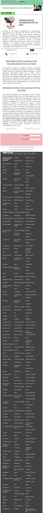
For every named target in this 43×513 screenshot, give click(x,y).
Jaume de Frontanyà (31, 322)
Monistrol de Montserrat (28, 341)
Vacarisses (28, 285)
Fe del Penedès (29, 404)
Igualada (28, 197)
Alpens (27, 185)
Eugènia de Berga (30, 282)
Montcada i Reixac (19, 197)
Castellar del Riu (30, 383)
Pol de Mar (28, 194)
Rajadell (5, 499)
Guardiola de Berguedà (17, 301)
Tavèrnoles (5, 438)
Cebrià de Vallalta (30, 347)
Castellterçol (29, 411)
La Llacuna (17, 447)
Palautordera (29, 233)
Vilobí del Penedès (30, 325)
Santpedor (16, 169)
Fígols (15, 441)
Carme (27, 261)
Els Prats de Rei (18, 460)
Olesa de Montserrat (19, 276)
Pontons (5, 191)
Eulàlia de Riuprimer (19, 282)
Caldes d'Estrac (29, 368)
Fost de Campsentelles (29, 331)
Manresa (5, 340)
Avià (15, 316)
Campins (16, 454)
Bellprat (16, 157)
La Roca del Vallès (30, 429)
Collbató (5, 319)
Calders (5, 371)
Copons (27, 212)
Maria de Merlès (7, 224)
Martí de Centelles (18, 469)
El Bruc (27, 267)
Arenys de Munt (7, 255)
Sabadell (16, 340)
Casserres (28, 258)
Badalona (5, 365)
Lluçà (4, 496)
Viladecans (28, 362)
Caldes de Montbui (7, 218)
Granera (28, 344)
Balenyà (28, 230)
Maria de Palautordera (17, 268)
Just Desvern (6, 239)
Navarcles (28, 163)
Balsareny (28, 242)
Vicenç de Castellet (30, 380)
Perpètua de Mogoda (8, 212)
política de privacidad (29, 147)
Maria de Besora (7, 451)
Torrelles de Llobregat (28, 448)
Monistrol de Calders (8, 344)
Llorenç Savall (29, 160)
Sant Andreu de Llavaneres (18, 396)
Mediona (16, 252)
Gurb (15, 344)
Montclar (28, 206)
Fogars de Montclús (31, 438)
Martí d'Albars (29, 191)
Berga (4, 258)
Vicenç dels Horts (30, 417)
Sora (4, 252)
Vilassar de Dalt (7, 460)
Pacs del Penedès (30, 175)
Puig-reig (5, 484)
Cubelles (28, 279)
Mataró (27, 182)
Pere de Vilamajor (18, 383)
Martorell (16, 319)
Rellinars (5, 178)
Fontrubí (5, 454)
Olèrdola (5, 264)
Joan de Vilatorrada (19, 322)
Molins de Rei (6, 337)
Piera (4, 273)
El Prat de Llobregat (19, 230)
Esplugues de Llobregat (6, 445)
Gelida (27, 169)
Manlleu (28, 236)
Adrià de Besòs (18, 389)
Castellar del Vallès (30, 334)
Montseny (28, 371)
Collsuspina (6, 215)
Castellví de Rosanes (8, 411)
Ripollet (5, 169)
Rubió (27, 337)
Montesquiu (6, 487)
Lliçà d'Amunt (17, 328)
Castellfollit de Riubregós (18, 479)
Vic (15, 313)
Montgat (28, 463)
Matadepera (29, 386)
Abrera (16, 435)
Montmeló (28, 297)
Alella (4, 188)
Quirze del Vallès (18, 334)
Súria (15, 288)
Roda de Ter (29, 166)
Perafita (16, 273)
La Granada (17, 487)
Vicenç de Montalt (18, 347)
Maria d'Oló (17, 414)
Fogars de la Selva (7, 441)
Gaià (27, 451)
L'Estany (16, 490)
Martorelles (17, 285)
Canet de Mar (17, 380)
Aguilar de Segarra (30, 157)
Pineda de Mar (18, 310)
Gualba (27, 300)
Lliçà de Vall (6, 328)
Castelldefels (29, 264)
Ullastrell (5, 414)
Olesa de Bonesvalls (31, 276)
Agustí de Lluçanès (19, 185)
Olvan (15, 203)
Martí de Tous (29, 466)
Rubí (15, 166)
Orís (15, 496)
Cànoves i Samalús (30, 377)
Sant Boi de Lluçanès (8, 350)
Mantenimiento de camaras (11, 128)
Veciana (27, 505)
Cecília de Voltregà (19, 359)
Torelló (16, 248)
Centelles (28, 407)
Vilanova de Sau (7, 322)
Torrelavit (5, 362)
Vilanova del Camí (30, 359)
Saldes (4, 291)
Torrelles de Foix (18, 160)
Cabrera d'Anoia (7, 325)
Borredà (5, 316)
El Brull (28, 444)
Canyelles (16, 377)
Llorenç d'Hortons (7, 163)
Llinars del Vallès (18, 423)
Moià (15, 475)
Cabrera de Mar (29, 200)
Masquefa (5, 389)
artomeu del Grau (30, 350)
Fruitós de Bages (18, 331)
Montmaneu (6, 463)
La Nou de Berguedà (19, 401)
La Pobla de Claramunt (6, 402)
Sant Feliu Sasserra (19, 218)
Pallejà (4, 475)
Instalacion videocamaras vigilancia (32, 128)
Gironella (16, 444)
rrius (15, 484)
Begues (5, 209)
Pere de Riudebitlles (31, 218)
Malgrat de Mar (29, 496)
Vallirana (16, 508)
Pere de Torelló (29, 328)
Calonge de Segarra (30, 454)
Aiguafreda (17, 188)
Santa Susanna (29, 209)
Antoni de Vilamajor (8, 395)
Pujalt (15, 163)
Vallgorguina (6, 245)
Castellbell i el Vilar (19, 353)
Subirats (28, 288)
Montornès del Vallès (31, 294)
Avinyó (27, 365)
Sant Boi (16, 350)
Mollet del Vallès (18, 221)
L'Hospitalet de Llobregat (7, 491)
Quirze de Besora (7, 347)
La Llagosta (6, 331)
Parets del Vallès (30, 273)
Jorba (27, 460)
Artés (27, 316)
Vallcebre (5, 282)
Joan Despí (5, 377)
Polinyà (27, 306)
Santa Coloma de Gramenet (7, 286)
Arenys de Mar (18, 255)
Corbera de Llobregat (19, 212)
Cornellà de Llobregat (28, 249)
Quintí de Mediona (30, 392)
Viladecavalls (17, 362)
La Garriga (28, 487)
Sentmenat (17, 451)
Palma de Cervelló (30, 472)
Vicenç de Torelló (7, 420)
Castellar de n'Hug (18, 386)
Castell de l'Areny (30, 481)
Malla (27, 484)
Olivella (16, 206)
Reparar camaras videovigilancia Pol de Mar (30, 510)
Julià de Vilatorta (30, 414)
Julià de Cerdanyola (31, 374)
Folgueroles (17, 356)
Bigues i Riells (29, 255)
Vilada (4, 313)
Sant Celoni (28, 432)
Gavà (4, 276)
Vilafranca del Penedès (6, 203)
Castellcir (5, 407)
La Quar (5, 432)
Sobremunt (28, 499)
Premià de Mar (6, 221)
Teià (15, 404)
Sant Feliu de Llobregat (17, 240)
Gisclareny (28, 353)
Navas (4, 172)
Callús (4, 457)
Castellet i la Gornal (31, 478)
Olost (27, 203)
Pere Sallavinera (18, 245)
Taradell (16, 438)
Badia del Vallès (30, 457)
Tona (15, 374)
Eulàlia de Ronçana (30, 239)
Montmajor (17, 463)
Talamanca (5, 300)
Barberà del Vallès (7, 279)
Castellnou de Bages (19, 493)
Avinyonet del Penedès (17, 366)
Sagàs (27, 493)
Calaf (4, 353)
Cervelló (5, 294)
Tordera (5, 435)
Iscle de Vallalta (30, 245)
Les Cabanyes (29, 426)
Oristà (4, 505)
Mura (4, 166)
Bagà (27, 389)
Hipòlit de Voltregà (30, 215)
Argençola (28, 490)
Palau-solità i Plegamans (17, 173)
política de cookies (15, 1)
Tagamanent (29, 313)
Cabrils (5, 392)
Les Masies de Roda (8, 426)
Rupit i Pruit (6, 248)
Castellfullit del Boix (8, 478)
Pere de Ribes (17, 417)
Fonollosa (5, 356)
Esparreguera (17, 215)
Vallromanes (6, 508)
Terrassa (28, 401)
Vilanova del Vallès (30, 395)
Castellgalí (28, 475)
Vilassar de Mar (7, 374)
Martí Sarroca (17, 466)
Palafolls (28, 172)
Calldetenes (17, 457)
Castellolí (28, 469)
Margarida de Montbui (6, 467)
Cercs (15, 407)
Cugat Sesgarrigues (30, 398)
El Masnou (28, 227)
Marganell (28, 319)
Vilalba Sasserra (18, 505)
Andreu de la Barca (8, 185)
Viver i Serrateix (18, 325)
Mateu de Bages (7, 200)
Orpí (27, 502)
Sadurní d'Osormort (19, 420)
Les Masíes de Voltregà (29, 423)
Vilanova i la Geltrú (19, 306)
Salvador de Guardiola (6, 384)
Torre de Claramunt (8, 197)
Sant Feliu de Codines (17, 179)
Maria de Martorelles (8, 267)
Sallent (27, 178)
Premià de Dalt (18, 499)
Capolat (27, 420)
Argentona (28, 252)
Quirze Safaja (6, 334)
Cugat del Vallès (30, 356)
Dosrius (27, 270)
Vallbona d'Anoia (18, 279)
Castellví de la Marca (19, 411)
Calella (16, 337)
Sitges (4, 502)
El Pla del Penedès (30, 224)
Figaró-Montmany (30, 441)
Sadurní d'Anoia (7, 359)
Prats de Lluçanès (30, 188)
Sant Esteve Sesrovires (17, 234)
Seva (15, 502)
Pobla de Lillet (6, 310)
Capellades (5, 423)
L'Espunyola (17, 291)
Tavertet (28, 435)
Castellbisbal (29, 310)
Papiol (15, 472)
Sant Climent (17, 432)
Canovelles (5, 380)
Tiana (15, 392)
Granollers (28, 303)
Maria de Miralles (30, 221)
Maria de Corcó (7, 306)
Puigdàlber (5, 472)
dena (15, 264)
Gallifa (16, 209)
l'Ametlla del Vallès (30, 291)
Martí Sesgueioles (18, 200)
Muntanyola (17, 371)
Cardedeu (5, 417)
